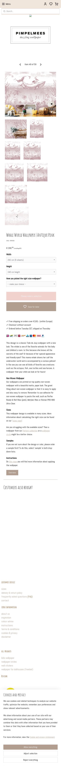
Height (9, 266)
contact (5, 600)
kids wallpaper (7, 657)
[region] (30, 736)
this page (13, 461)
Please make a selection (31, 296)
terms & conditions (10, 629)
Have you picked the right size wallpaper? (23, 278)
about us (5, 613)
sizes (3, 588)
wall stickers (7, 665)
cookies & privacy (9, 633)
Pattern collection (30, 430)
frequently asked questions (14, 596)
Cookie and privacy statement (42, 752)
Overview (12, 472)
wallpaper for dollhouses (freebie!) (17, 669)
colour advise (7, 621)
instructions (7, 625)
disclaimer (6, 636)
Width (8, 254)
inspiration (6, 617)
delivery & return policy (11, 592)
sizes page (17, 420)
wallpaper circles (9, 661)
